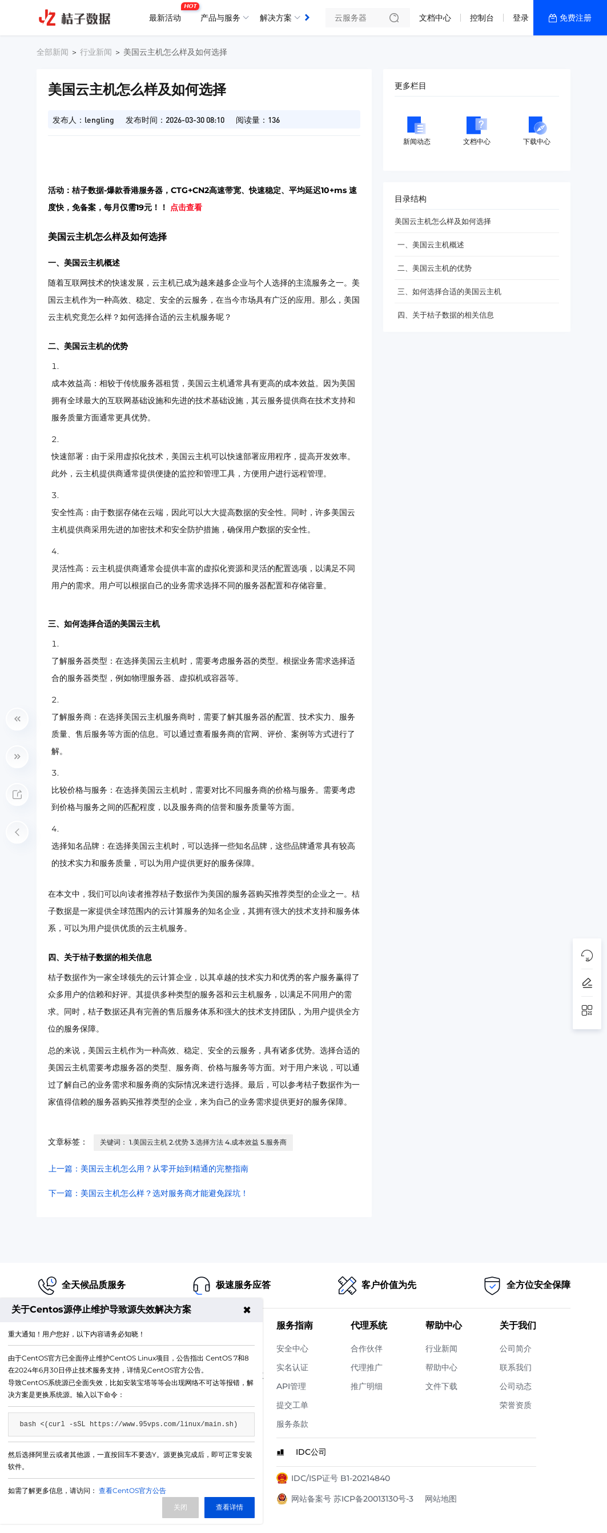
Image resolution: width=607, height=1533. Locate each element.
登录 (521, 18)
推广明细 (367, 1386)
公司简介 (516, 1348)
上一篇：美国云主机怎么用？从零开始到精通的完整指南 (148, 1168)
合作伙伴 (367, 1348)
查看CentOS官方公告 (132, 1490)
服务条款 (292, 1424)
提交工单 (292, 1405)
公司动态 (516, 1386)
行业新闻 (96, 52)
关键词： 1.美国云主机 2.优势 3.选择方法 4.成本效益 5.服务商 (193, 1142)
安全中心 (292, 1348)
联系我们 (516, 1367)
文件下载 (441, 1386)
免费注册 (576, 18)
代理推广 (367, 1367)
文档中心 (435, 18)
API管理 (291, 1386)
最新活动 (168, 13)
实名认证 (292, 1367)
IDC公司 (311, 1452)
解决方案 (276, 18)
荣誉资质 (516, 1405)
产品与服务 (220, 18)
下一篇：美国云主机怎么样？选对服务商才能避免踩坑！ (148, 1193)
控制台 (482, 18)
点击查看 (186, 207)
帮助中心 (441, 1367)
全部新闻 (53, 52)
